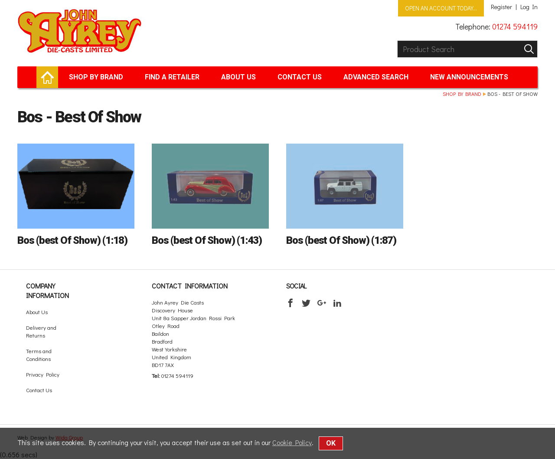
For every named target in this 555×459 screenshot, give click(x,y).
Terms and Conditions (39, 354)
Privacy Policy (42, 374)
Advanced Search (375, 77)
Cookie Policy (292, 442)
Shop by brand (96, 77)
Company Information (47, 290)
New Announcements (469, 77)
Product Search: (397, 40)
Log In (529, 7)
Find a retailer (172, 77)
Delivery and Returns (41, 331)
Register (501, 7)
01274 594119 (515, 26)
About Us (238, 77)
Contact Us (300, 77)
